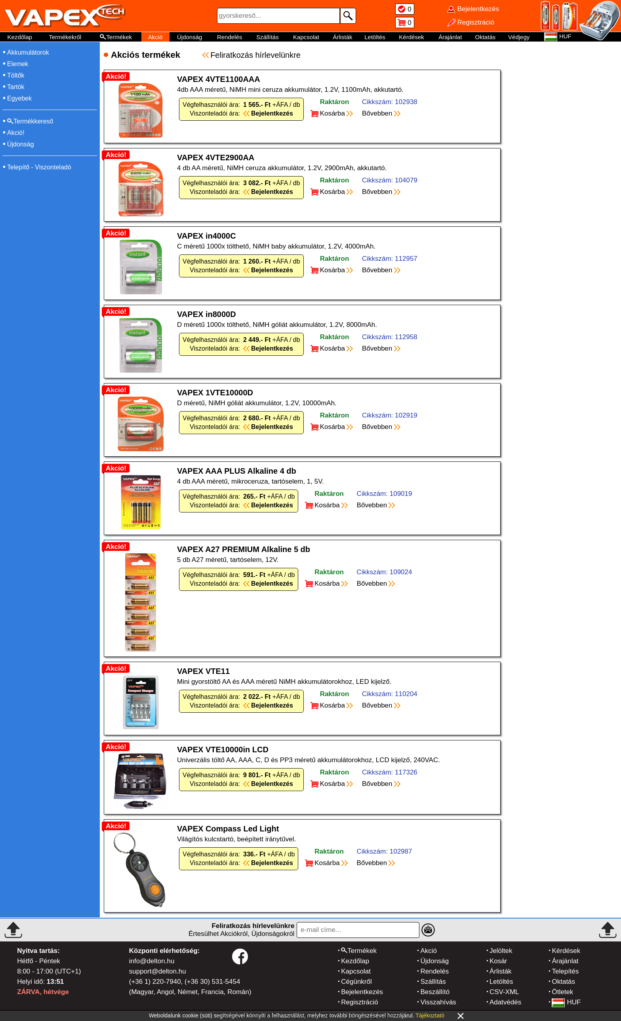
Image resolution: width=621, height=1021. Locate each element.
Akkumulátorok (28, 52)
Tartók (16, 87)
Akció (155, 37)
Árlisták (342, 37)
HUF (566, 1002)
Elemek (17, 64)
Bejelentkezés (362, 992)
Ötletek (562, 992)
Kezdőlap (20, 37)
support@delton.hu (157, 971)
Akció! (16, 132)
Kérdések (411, 37)
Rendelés (229, 37)
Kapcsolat (306, 37)
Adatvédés (505, 1002)
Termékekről (65, 37)
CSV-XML (504, 992)
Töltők (16, 75)
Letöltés (374, 37)
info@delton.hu (152, 961)
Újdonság (189, 37)
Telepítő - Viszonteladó (39, 167)
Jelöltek (501, 951)
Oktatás (485, 37)
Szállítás (267, 37)
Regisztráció (359, 1002)
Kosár (498, 961)
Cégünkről (356, 981)
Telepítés (565, 971)
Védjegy (519, 37)
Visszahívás (438, 1002)
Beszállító (435, 992)
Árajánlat (450, 37)
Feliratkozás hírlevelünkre (255, 55)
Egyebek (19, 98)
